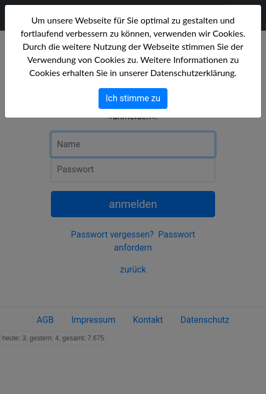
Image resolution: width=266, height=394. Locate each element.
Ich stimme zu (133, 98)
